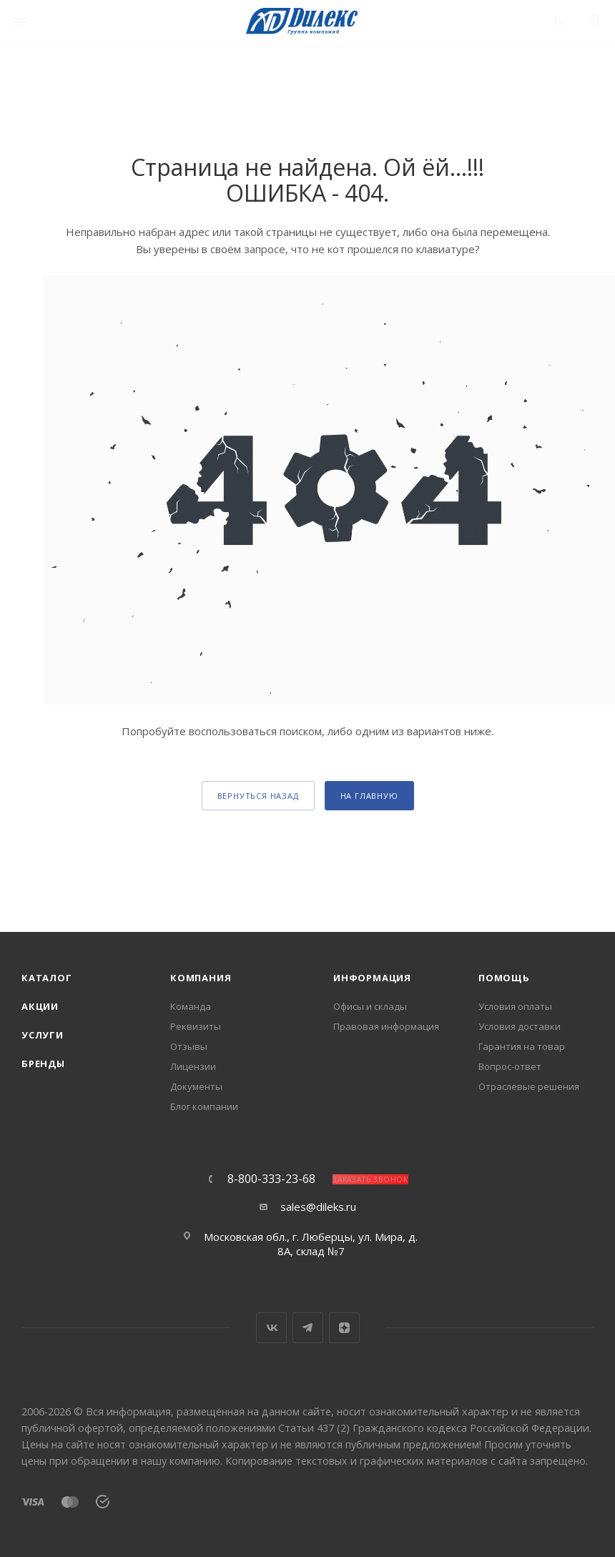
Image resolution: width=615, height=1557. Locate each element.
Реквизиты (195, 1026)
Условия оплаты (515, 1006)
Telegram (307, 1327)
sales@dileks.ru (318, 1206)
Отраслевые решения (528, 1086)
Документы (196, 1086)
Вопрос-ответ (509, 1066)
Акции (40, 1006)
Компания (200, 977)
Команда (190, 1006)
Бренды (43, 1063)
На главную (369, 795)
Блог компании (204, 1106)
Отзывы (188, 1046)
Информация (372, 977)
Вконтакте (271, 1327)
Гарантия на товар (521, 1046)
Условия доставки (519, 1026)
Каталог (46, 977)
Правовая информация (386, 1026)
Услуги (42, 1034)
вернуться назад (258, 795)
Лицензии (193, 1066)
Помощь (504, 977)
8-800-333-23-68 (271, 1178)
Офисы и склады (370, 1006)
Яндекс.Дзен (344, 1327)
